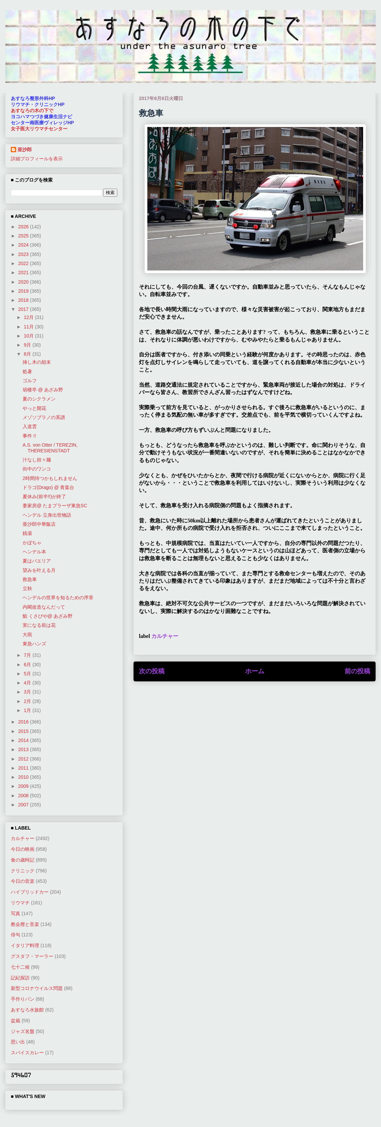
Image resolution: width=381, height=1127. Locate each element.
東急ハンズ (34, 643)
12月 (29, 317)
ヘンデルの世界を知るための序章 (58, 597)
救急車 (30, 579)
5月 (28, 673)
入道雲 (30, 426)
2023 (24, 254)
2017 (24, 309)
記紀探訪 (20, 977)
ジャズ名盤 (22, 1031)
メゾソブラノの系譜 (44, 417)
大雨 (27, 634)
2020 (24, 282)
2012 (24, 759)
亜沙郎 (25, 149)
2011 (24, 768)
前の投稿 (357, 671)
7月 (28, 655)
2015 (24, 731)
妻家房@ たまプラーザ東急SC (55, 505)
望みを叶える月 (39, 570)
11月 (29, 326)
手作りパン (22, 999)
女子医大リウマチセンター (39, 128)
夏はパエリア (37, 561)
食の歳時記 (22, 860)
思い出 (18, 1041)
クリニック (22, 870)
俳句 (15, 934)
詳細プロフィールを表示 (37, 158)
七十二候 (20, 967)
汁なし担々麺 (37, 459)
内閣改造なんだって (44, 607)
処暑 (27, 371)
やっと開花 (34, 408)
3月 (28, 692)
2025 (24, 235)
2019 (24, 291)
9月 (28, 345)
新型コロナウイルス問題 (37, 988)
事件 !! (29, 436)
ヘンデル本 (34, 551)
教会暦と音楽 (25, 924)
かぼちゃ (32, 542)
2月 (28, 701)
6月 (28, 664)
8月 (28, 354)
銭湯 (27, 533)
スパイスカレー (27, 1052)
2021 (24, 272)
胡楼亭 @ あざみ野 (43, 389)
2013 (24, 749)
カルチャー (164, 636)
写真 (15, 913)
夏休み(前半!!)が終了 (44, 496)
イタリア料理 (25, 945)
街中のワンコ (37, 469)
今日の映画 (22, 849)
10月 (29, 336)
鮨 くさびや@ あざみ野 (47, 616)
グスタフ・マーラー (32, 956)
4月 (28, 682)
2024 (24, 245)
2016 (24, 721)
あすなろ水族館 (27, 1009)
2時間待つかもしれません (50, 478)
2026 (24, 226)
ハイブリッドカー (30, 892)
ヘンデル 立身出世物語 (47, 515)
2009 (24, 786)
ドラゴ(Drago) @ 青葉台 (48, 487)
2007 (24, 804)
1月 (28, 710)
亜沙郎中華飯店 (39, 524)
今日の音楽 (22, 881)
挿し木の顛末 (37, 362)
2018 (24, 300)
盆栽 (15, 1020)
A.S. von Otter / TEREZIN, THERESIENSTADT (50, 447)
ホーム (254, 671)
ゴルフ (30, 380)
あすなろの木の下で (32, 110)
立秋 (27, 588)
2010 (24, 777)
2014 (24, 740)
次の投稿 (152, 671)
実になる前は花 (39, 625)
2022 (24, 263)
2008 (24, 795)
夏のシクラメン (39, 398)
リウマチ (20, 902)
